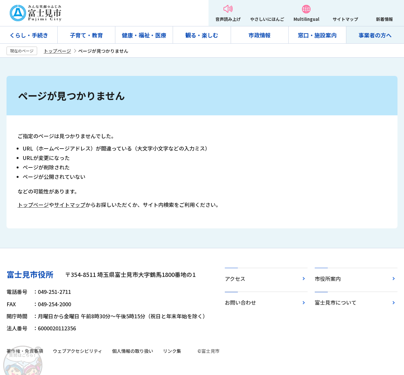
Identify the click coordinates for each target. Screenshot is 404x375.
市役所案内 (328, 278)
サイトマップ (345, 19)
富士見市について (335, 302)
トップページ (57, 51)
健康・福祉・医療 (144, 35)
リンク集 (172, 351)
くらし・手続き (28, 35)
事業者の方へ (375, 35)
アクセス (235, 278)
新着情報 (384, 19)
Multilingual (306, 19)
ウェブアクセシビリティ (77, 351)
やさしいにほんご (267, 19)
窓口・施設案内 (317, 35)
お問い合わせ (240, 302)
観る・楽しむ (201, 35)
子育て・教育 (86, 35)
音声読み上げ (228, 19)
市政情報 (260, 35)
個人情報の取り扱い (132, 351)
